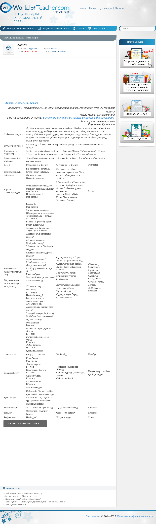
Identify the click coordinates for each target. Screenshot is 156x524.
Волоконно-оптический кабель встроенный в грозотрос (78, 117)
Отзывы (119, 8)
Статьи (80, 28)
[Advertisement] (59, 79)
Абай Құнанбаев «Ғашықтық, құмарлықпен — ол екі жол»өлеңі (35, 501)
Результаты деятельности (55, 28)
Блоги (92, 8)
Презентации (99, 28)
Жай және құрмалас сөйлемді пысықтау (24, 493)
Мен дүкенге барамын (15, 504)
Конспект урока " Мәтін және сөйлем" (23, 499)
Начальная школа (13, 37)
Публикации (105, 8)
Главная (82, 8)
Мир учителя (93, 516)
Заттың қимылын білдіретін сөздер (21, 496)
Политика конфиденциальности (135, 516)
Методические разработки (20, 28)
